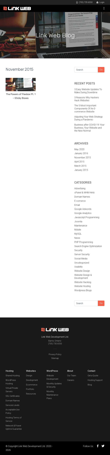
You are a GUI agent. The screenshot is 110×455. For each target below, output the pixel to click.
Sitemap (55, 358)
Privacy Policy (55, 354)
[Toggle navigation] (104, 8)
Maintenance (80, 225)
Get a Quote (93, 375)
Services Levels (12, 405)
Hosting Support (95, 380)
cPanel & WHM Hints (84, 192)
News (77, 238)
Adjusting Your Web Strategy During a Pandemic (88, 118)
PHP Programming (83, 242)
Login (100, 2)
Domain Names (82, 196)
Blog (90, 385)
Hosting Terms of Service (13, 419)
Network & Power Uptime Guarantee (14, 427)
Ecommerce (31, 385)
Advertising (79, 188)
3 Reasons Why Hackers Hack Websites (86, 99)
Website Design (82, 271)
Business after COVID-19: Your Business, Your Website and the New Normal (89, 127)
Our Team (71, 375)
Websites (31, 371)
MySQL (77, 233)
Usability (78, 266)
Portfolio (30, 389)
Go (101, 69)
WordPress (52, 371)
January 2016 (81, 153)
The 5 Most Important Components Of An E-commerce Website (85, 108)
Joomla (78, 221)
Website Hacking (82, 282)
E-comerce (80, 201)
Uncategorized (81, 262)
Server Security (82, 254)
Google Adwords (82, 209)
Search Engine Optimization (88, 246)
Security (78, 250)
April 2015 (79, 161)
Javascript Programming (86, 217)
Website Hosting (82, 286)
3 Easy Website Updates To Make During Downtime (88, 91)
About (70, 371)
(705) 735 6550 (84, 2)
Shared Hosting (13, 375)
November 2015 (82, 157)
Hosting (9, 371)
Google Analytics (82, 213)
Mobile (77, 229)
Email (77, 205)
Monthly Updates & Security (54, 385)
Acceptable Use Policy (12, 411)
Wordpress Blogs (83, 290)
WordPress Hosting (11, 382)
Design (29, 375)
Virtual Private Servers (12, 390)
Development (32, 380)
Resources (31, 394)
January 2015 (81, 170)
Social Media (80, 258)
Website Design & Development (83, 276)
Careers (70, 380)
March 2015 (80, 165)
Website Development (52, 377)
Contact (91, 371)
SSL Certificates (13, 396)
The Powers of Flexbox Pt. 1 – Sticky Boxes (21, 96)
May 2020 (79, 149)
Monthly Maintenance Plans (52, 394)
